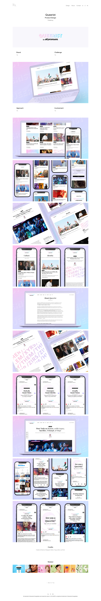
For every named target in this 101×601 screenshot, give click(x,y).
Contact (78, 5)
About (73, 5)
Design (68, 5)
